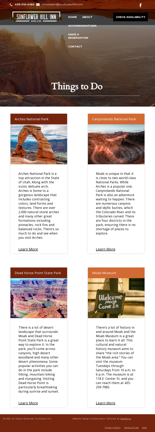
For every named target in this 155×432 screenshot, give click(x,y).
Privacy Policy (113, 427)
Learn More (28, 249)
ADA (144, 427)
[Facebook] (143, 5)
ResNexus (125, 418)
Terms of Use (131, 427)
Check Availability (130, 17)
